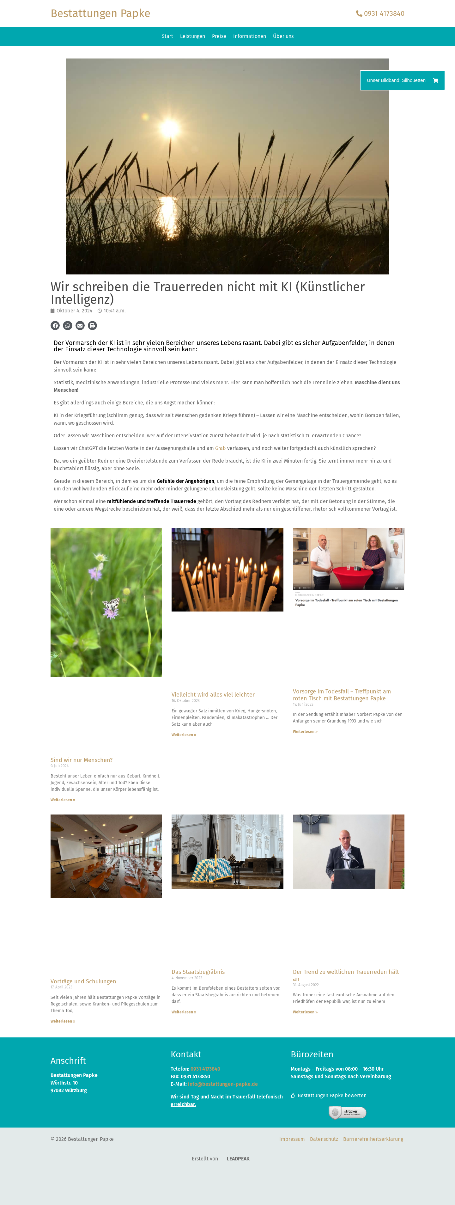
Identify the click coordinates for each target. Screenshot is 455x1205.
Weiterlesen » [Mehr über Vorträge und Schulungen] (63, 1021)
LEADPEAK (234, 1159)
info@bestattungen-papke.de (223, 1084)
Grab (220, 448)
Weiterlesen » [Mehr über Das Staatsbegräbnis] (184, 1012)
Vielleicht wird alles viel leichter (213, 694)
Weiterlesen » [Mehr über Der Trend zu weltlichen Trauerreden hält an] (305, 1012)
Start (167, 36)
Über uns (283, 36)
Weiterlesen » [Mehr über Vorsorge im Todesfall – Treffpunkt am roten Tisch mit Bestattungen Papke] (305, 731)
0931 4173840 (205, 1069)
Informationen (249, 36)
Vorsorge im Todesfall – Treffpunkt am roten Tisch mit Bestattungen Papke (342, 695)
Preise (219, 36)
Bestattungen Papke (100, 13)
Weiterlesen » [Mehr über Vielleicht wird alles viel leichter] (184, 735)
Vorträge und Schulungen (83, 981)
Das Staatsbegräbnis (198, 971)
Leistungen (192, 36)
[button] (55, 325)
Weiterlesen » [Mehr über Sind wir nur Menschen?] (63, 800)
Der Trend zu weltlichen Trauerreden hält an (346, 975)
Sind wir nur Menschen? (81, 760)
